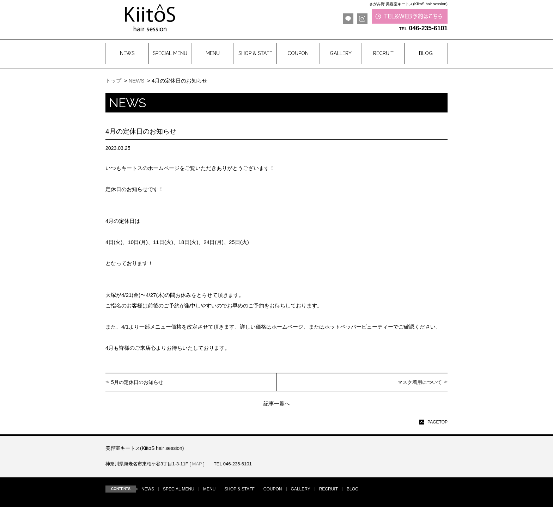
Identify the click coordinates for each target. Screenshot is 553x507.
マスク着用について (419, 382)
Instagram (362, 18)
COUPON (272, 489)
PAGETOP (437, 422)
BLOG (352, 489)
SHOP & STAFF (239, 489)
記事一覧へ (276, 404)
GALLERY (300, 489)
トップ (113, 81)
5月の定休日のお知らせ (137, 382)
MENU (209, 489)
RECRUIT (328, 489)
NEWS (136, 81)
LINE (348, 18)
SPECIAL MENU (178, 489)
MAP (197, 463)
